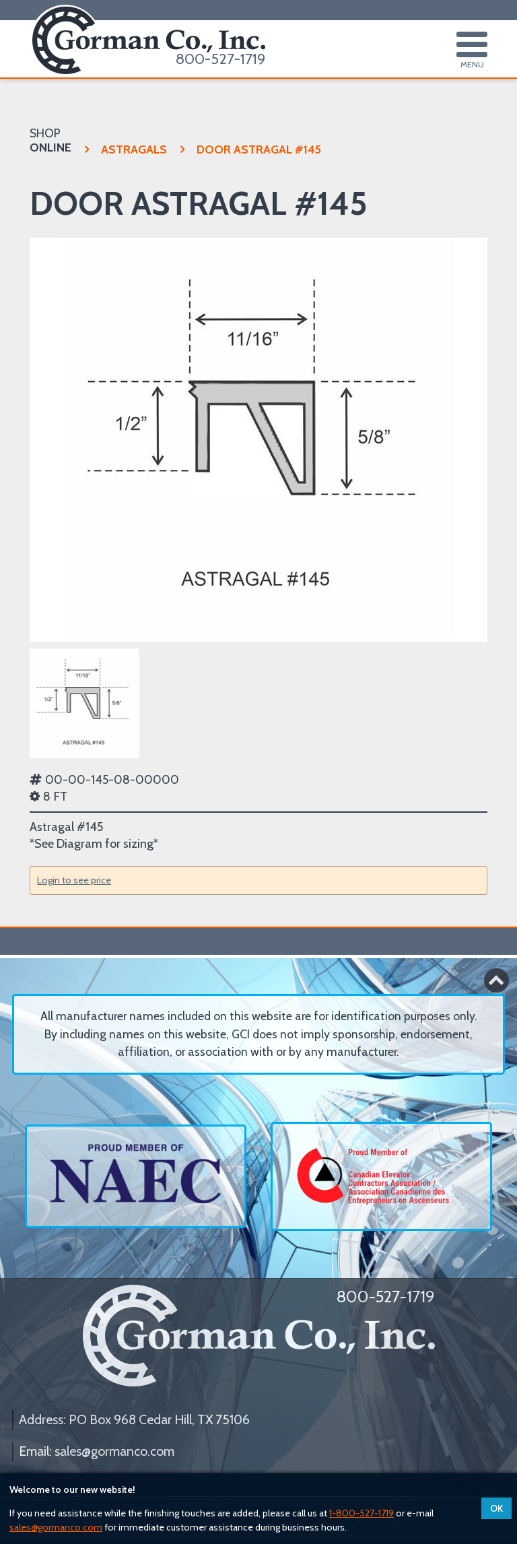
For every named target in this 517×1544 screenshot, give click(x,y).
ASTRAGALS (126, 149)
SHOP (50, 140)
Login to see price (74, 880)
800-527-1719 (220, 59)
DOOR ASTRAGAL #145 (250, 149)
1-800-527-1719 (361, 1513)
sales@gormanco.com (55, 1527)
